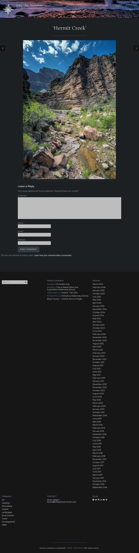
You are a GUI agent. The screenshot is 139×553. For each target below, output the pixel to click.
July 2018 (97, 440)
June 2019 (97, 418)
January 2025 (98, 306)
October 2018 (98, 437)
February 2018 (99, 456)
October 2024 (99, 312)
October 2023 (99, 328)
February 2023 (99, 334)
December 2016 (99, 481)
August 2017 (98, 465)
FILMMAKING (58, 5)
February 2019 (99, 428)
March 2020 (98, 403)
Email (20, 231)
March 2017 (98, 475)
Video (4, 525)
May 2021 (97, 375)
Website (20, 239)
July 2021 (97, 368)
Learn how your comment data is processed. (52, 255)
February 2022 (99, 353)
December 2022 (100, 337)
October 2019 (98, 412)
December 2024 (100, 309)
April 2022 (97, 346)
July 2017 (97, 468)
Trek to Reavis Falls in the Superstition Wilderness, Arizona (62, 288)
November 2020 (100, 387)
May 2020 (97, 400)
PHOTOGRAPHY (84, 5)
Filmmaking (7, 506)
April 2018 (97, 450)
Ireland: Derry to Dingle (72, 299)
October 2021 (98, 362)
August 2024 (98, 315)
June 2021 (97, 371)
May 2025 (97, 300)
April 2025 (97, 303)
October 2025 (99, 293)
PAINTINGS (70, 5)
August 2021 (98, 365)
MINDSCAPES (117, 5)
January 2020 (99, 409)
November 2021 (99, 359)
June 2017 (97, 471)
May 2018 (97, 446)
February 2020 (99, 406)
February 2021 (99, 378)
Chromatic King (62, 284)
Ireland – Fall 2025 (70, 292)
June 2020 (97, 396)
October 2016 (98, 484)
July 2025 (97, 296)
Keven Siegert (53, 500)
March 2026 (98, 284)
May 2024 (97, 318)
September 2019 (100, 415)
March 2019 (98, 424)
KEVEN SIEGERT (131, 5)
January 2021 (98, 381)
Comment (22, 195)
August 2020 (98, 393)
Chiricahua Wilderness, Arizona (75, 296)
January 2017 (98, 478)
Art (3, 500)
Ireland (5, 509)
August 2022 (98, 343)
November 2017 (99, 459)
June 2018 (97, 443)
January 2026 (98, 290)
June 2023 (97, 331)
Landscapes (7, 512)
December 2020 (100, 384)
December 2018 (99, 434)
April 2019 (97, 421)
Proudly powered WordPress (52, 548)
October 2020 (99, 390)
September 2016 (100, 487)
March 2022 (98, 349)
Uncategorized (8, 521)
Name (20, 223)
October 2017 (98, 462)
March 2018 (98, 453)
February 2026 (99, 287)
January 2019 (98, 431)
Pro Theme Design (92, 548)
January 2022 (98, 356)
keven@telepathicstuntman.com (61, 502)
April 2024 (97, 321)
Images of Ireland (101, 5)
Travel (4, 518)
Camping (6, 503)
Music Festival (8, 515)
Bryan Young (53, 299)
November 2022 (100, 340)
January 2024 (98, 325)
